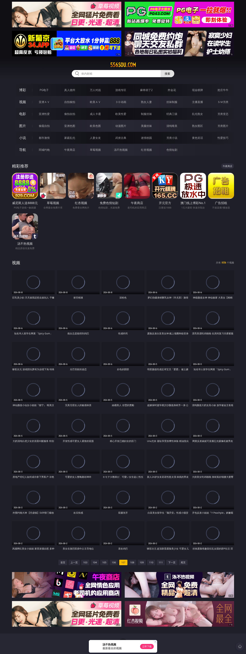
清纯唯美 (171, 126)
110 (151, 562)
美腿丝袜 (146, 126)
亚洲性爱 (44, 114)
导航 (22, 149)
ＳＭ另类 (222, 102)
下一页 (171, 562)
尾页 (183, 562)
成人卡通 (95, 114)
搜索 (167, 73)
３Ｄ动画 (120, 102)
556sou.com (123, 64)
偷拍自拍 (69, 114)
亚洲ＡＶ (44, 102)
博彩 (22, 90)
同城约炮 (44, 150)
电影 (22, 114)
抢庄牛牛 (222, 90)
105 (104, 562)
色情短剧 (171, 150)
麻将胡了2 (146, 90)
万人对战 (95, 90)
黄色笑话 (197, 138)
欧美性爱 (120, 114)
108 (132, 562)
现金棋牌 (197, 90)
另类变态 (222, 114)
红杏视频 (146, 150)
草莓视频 (95, 150)
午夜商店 (69, 150)
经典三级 (171, 114)
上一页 (74, 562)
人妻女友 (95, 138)
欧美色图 (95, 126)
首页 (62, 562)
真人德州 (69, 90)
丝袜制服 (171, 102)
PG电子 (44, 90)
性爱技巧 (222, 138)
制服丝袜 (146, 114)
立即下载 (147, 646)
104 (95, 562)
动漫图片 (120, 126)
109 (142, 562)
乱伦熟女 (197, 114)
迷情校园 (146, 138)
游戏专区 (120, 90)
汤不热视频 (121, 150)
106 (114, 562)
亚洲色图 (69, 126)
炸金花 (172, 90)
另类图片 (222, 126)
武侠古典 (120, 138)
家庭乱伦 (69, 138)
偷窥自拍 (44, 126)
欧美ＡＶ (95, 102)
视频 (22, 102)
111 (161, 562)
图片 (22, 125)
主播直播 (197, 102)
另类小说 (171, 138)
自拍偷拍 (69, 102)
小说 (22, 137)
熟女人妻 (146, 102)
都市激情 (44, 138)
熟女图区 (197, 126)
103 (85, 562)
